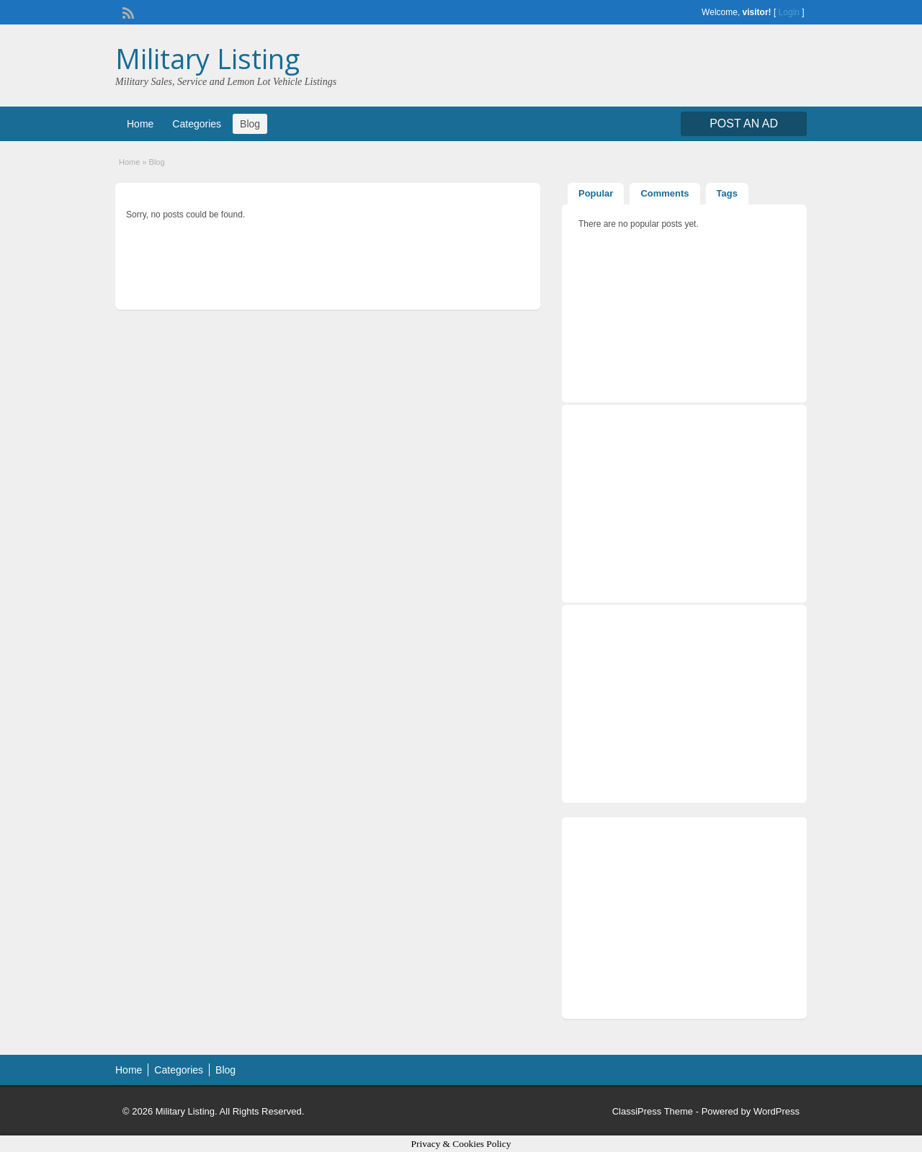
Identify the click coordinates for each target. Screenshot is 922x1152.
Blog (250, 124)
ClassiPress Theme (652, 1111)
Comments (664, 193)
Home (140, 124)
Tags (727, 193)
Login (789, 12)
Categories (196, 124)
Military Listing (207, 58)
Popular (595, 193)
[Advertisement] (684, 918)
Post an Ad (744, 123)
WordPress (776, 1111)
